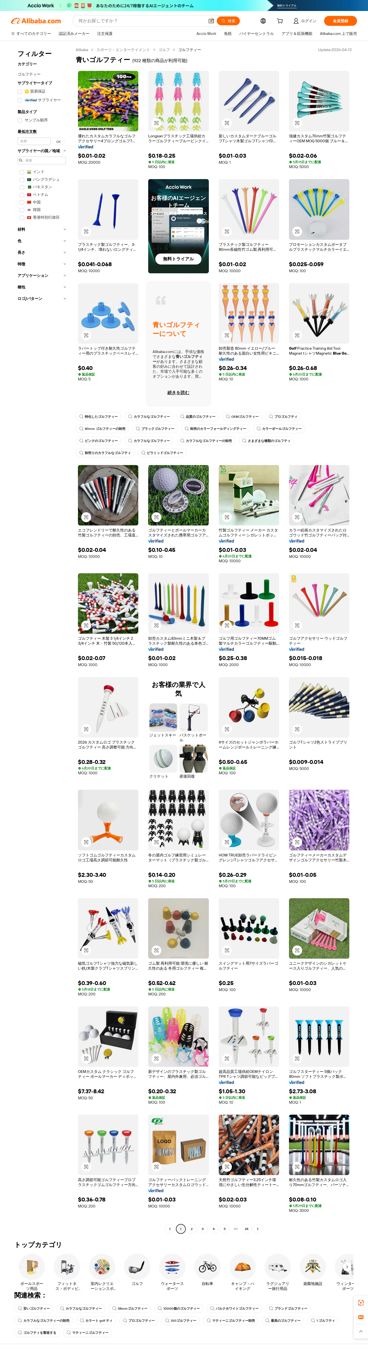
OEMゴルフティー (242, 416)
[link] (361, 1303)
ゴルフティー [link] (189, 50)
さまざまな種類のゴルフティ (266, 441)
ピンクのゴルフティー (98, 441)
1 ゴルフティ (323, 1320)
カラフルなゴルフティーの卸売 (206, 441)
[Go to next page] (258, 1229)
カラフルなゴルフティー (149, 416)
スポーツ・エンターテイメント (123, 50)
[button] (211, 21)
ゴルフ (164, 50)
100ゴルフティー (180, 1320)
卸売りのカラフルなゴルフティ (105, 453)
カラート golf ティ (96, 1320)
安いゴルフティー (34, 1308)
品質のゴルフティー (197, 416)
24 (246, 1229)
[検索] (228, 20)
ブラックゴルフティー (155, 429)
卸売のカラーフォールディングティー (215, 429)
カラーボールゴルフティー (279, 429)
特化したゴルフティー (98, 416)
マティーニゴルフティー (87, 1333)
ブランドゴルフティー (288, 1308)
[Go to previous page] (170, 1229)
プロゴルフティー (139, 1320)
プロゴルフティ (283, 416)
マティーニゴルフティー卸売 (231, 1320)
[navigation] (41, 640)
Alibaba (82, 50)
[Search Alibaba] (141, 21)
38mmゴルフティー (129, 1308)
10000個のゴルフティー (179, 1308)
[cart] (281, 22)
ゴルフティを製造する (37, 1333)
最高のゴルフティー (282, 1320)
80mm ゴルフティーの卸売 (102, 429)
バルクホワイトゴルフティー (234, 1308)
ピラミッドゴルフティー (162, 453)
